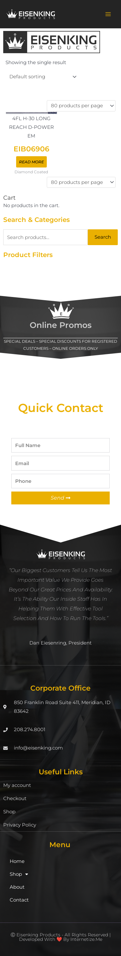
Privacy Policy (19, 825)
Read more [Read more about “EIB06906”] (31, 161)
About (17, 887)
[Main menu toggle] (108, 14)
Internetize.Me (86, 939)
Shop (9, 812)
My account (17, 785)
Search (103, 237)
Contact (19, 900)
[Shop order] (41, 77)
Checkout (14, 798)
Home (17, 861)
